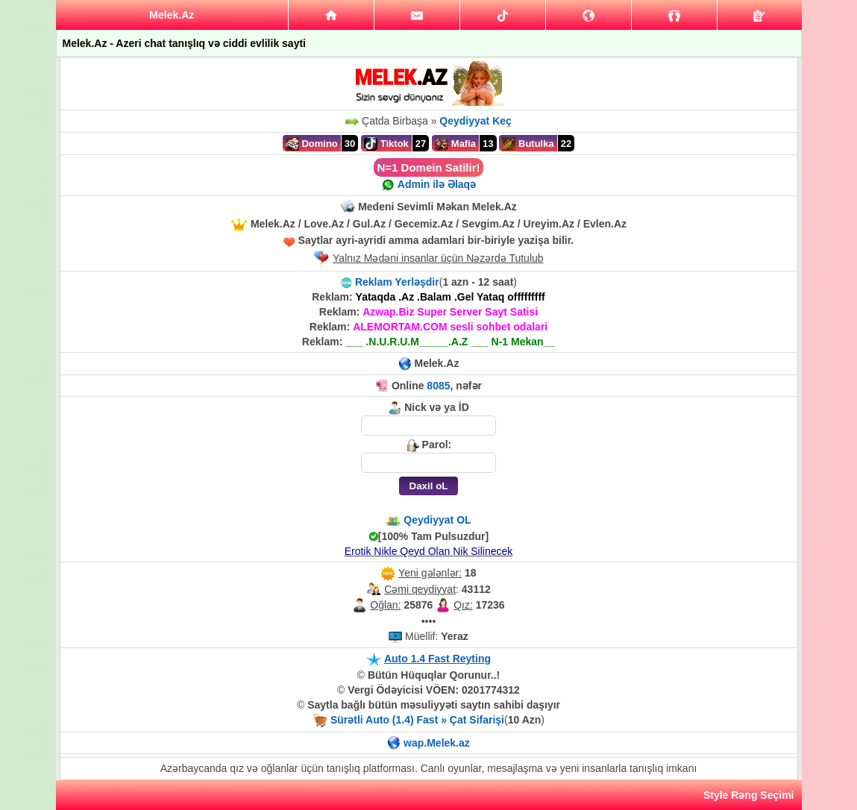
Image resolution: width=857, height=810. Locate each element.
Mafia (455, 144)
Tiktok (386, 144)
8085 (438, 386)
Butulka (527, 144)
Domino (312, 144)
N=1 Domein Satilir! (428, 167)
